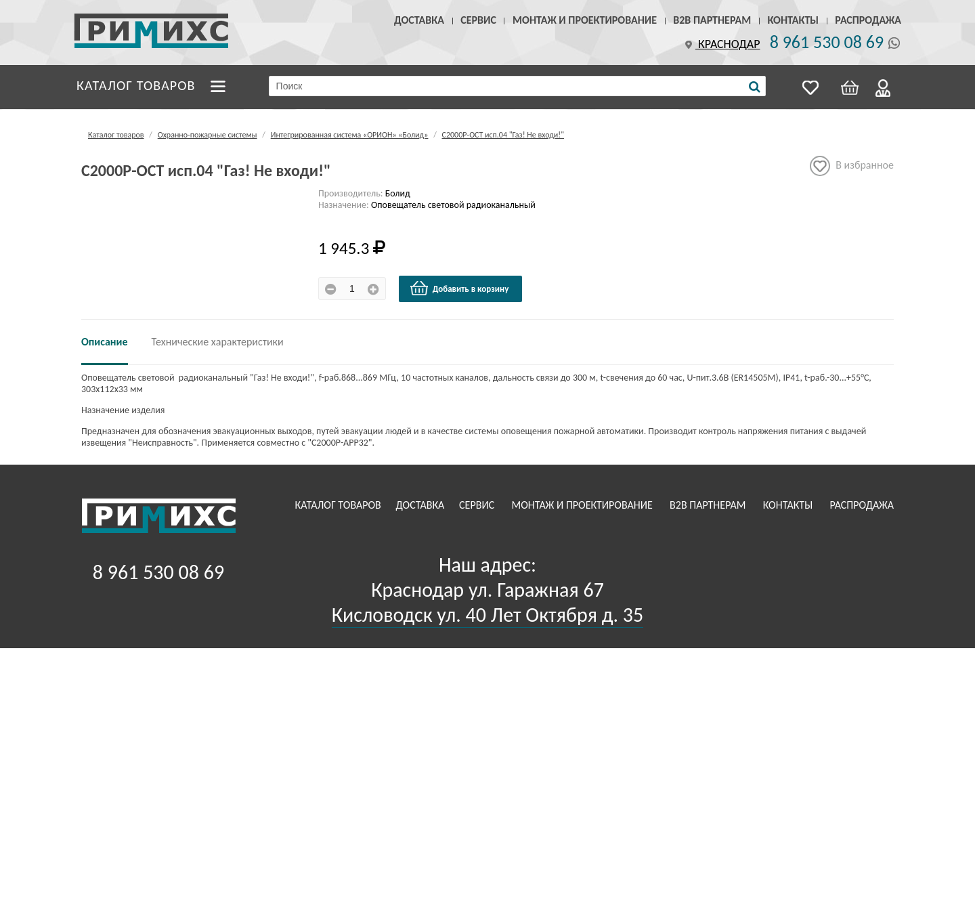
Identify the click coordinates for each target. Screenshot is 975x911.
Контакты (793, 20)
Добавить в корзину (459, 288)
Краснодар (721, 44)
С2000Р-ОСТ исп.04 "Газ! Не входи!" (503, 135)
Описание (104, 341)
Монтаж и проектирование (585, 20)
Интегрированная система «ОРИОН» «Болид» (350, 135)
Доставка (419, 20)
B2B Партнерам (712, 20)
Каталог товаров (136, 85)
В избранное (852, 166)
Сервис (478, 20)
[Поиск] (754, 87)
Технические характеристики (218, 341)
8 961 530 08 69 (827, 42)
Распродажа (868, 20)
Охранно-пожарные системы (207, 135)
